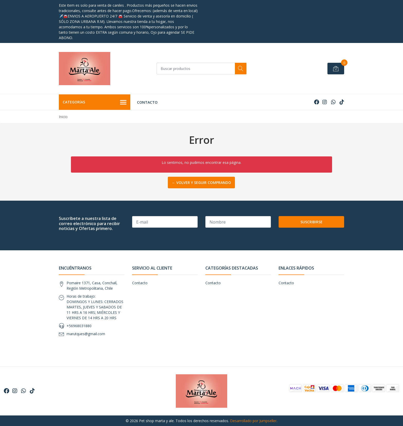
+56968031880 (79, 325)
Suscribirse (311, 221)
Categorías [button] (94, 102)
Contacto (147, 102)
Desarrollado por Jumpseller (253, 420)
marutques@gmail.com (86, 333)
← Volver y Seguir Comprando (201, 182)
